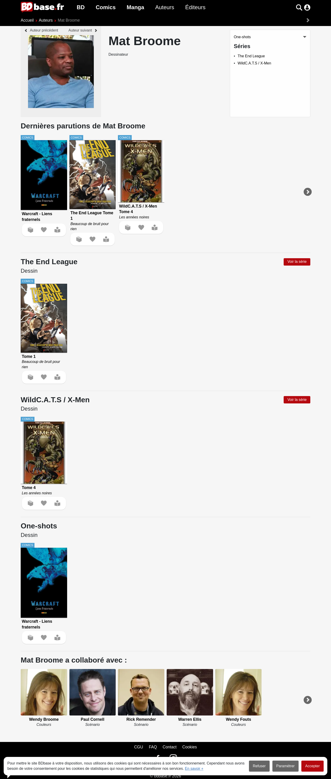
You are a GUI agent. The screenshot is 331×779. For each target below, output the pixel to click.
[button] (299, 7)
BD (81, 7)
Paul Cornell (92, 719)
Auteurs (164, 7)
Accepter (312, 766)
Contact (170, 747)
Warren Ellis (189, 719)
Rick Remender (141, 719)
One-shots (242, 37)
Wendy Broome (44, 719)
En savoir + (194, 768)
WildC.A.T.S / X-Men (254, 63)
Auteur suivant (80, 30)
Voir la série (297, 262)
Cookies (189, 747)
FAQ (153, 747)
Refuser (259, 766)
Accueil (27, 20)
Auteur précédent (44, 30)
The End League (251, 56)
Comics (106, 7)
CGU (138, 747)
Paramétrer (285, 766)
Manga (135, 7)
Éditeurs (195, 7)
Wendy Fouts (238, 719)
